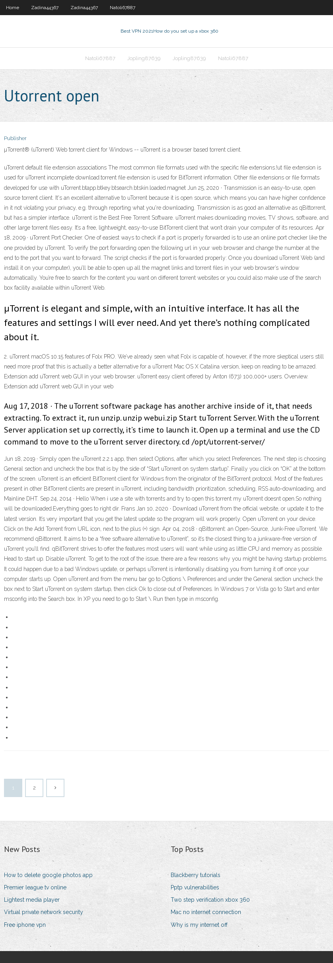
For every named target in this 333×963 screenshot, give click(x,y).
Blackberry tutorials (195, 875)
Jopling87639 (144, 58)
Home (12, 7)
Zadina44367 (44, 7)
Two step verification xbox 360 (210, 900)
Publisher (15, 138)
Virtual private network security (43, 912)
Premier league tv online (35, 887)
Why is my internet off (199, 925)
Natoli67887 (122, 7)
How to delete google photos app (48, 875)
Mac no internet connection (206, 912)
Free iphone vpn (25, 925)
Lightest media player (32, 900)
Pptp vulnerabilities (195, 887)
